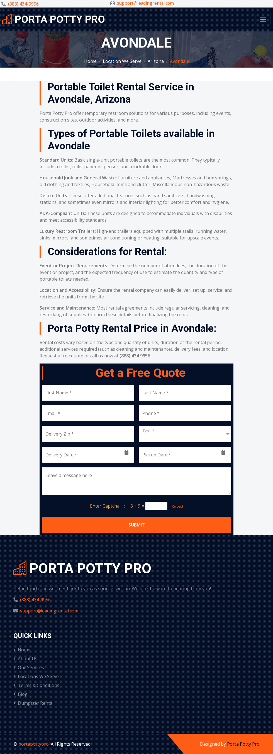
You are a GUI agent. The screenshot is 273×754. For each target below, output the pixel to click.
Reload (176, 506)
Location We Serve (122, 61)
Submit (136, 525)
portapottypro (33, 744)
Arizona (156, 61)
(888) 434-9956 (23, 4)
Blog (20, 694)
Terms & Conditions (36, 685)
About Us (25, 659)
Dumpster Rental (33, 703)
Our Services (28, 667)
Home (90, 61)
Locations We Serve (36, 676)
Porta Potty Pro (243, 744)
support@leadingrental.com (145, 3)
